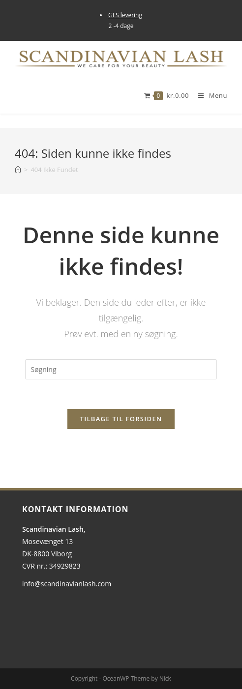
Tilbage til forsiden (121, 418)
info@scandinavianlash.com (66, 583)
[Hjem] (18, 169)
